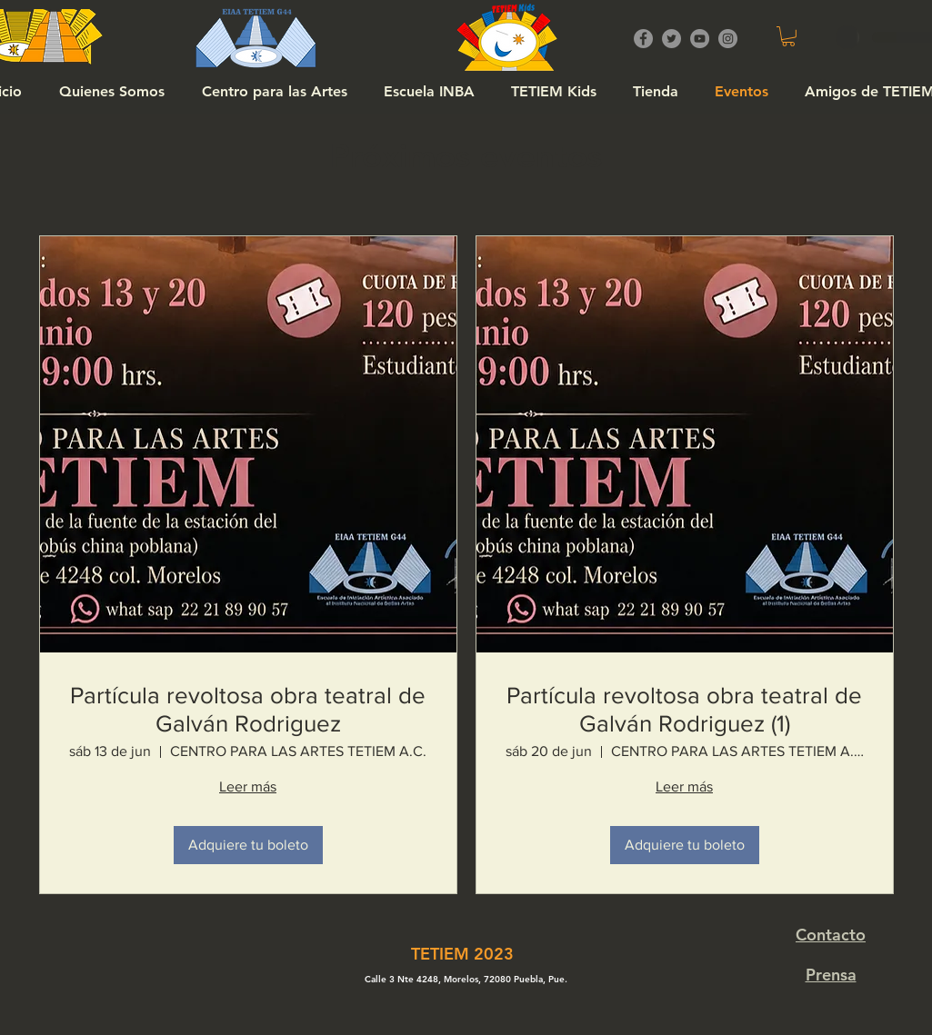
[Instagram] (727, 38)
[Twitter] (671, 38)
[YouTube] (699, 38)
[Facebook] (643, 38)
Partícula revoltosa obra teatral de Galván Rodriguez (248, 709)
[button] (788, 36)
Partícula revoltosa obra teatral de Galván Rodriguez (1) (684, 709)
